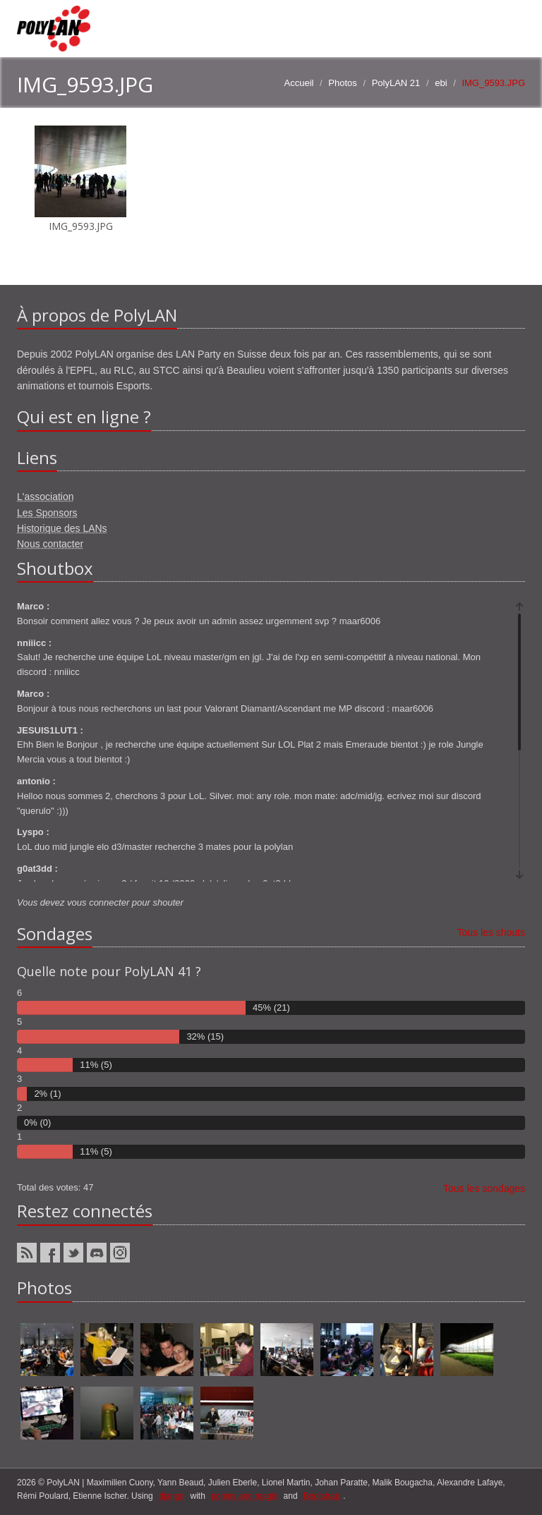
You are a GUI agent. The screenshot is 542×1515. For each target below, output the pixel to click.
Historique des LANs (62, 528)
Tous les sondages (484, 1188)
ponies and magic (244, 1496)
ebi (441, 83)
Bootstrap (321, 1496)
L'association (45, 496)
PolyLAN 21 (396, 83)
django (171, 1496)
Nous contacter (50, 543)
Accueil (299, 83)
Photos (342, 83)
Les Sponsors (47, 512)
